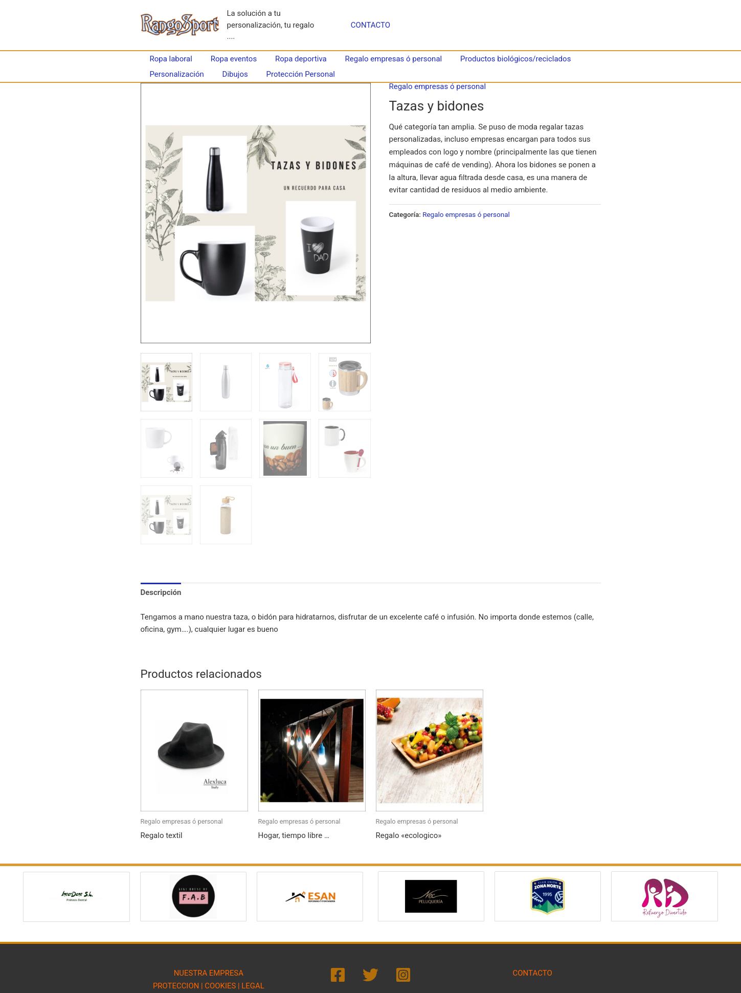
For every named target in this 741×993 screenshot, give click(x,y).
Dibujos (230, 74)
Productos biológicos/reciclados (502, 58)
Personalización (175, 74)
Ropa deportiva (293, 58)
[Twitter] (370, 973)
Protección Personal (293, 74)
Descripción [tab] (161, 590)
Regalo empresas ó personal (383, 58)
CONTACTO (370, 25)
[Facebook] (338, 973)
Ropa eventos (229, 58)
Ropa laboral (169, 58)
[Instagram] (403, 973)
